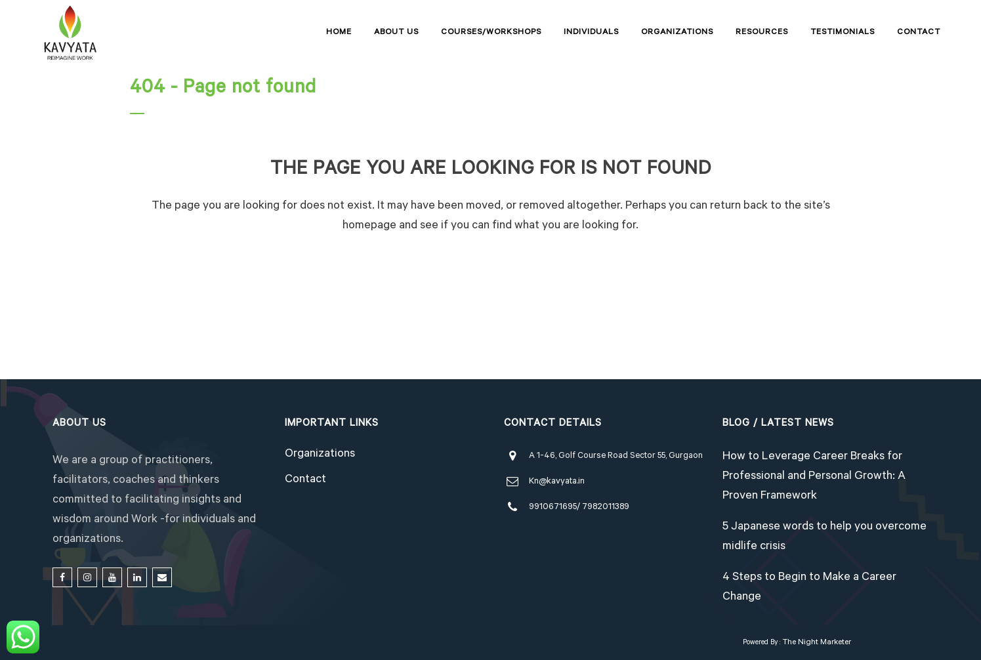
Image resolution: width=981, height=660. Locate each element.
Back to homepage (491, 285)
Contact (305, 480)
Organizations (320, 454)
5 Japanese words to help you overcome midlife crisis (824, 537)
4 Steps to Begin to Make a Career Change (809, 587)
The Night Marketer (816, 643)
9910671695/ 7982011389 (579, 507)
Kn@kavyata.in (557, 482)
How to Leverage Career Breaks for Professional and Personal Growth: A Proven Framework (814, 477)
